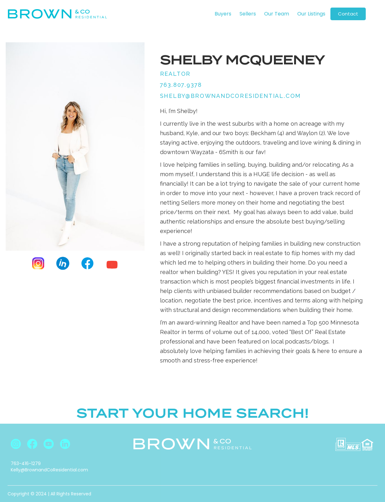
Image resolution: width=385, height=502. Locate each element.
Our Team (276, 13)
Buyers (223, 13)
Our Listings (311, 13)
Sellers (248, 13)
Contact (348, 13)
